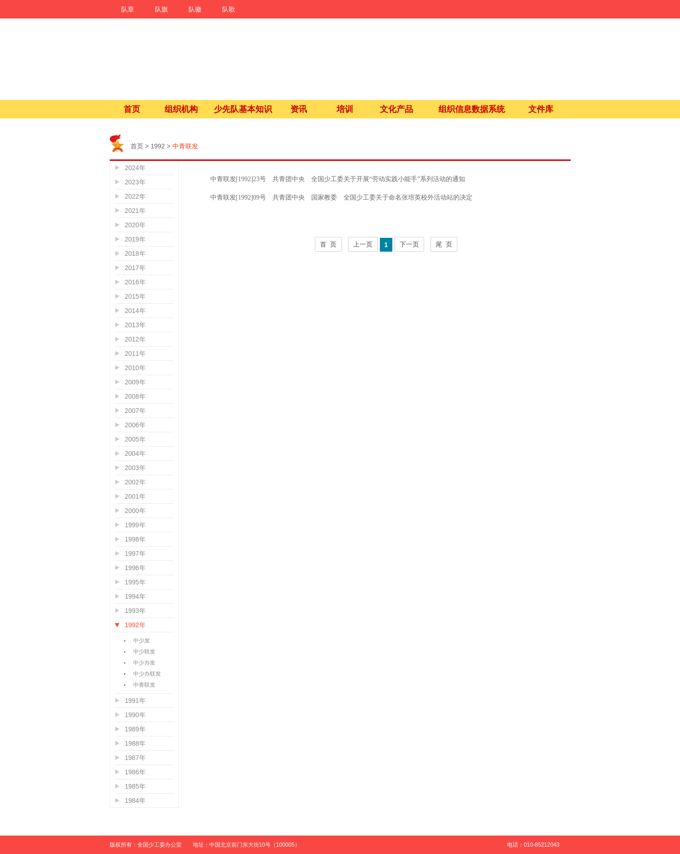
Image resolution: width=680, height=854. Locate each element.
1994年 (135, 596)
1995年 (135, 582)
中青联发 (144, 685)
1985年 (135, 786)
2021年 (135, 210)
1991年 (135, 700)
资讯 (298, 109)
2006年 (135, 425)
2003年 (135, 467)
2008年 (135, 396)
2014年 (135, 310)
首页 (132, 109)
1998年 (135, 539)
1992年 (135, 625)
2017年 (135, 267)
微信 (593, 791)
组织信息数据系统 (471, 109)
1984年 (135, 800)
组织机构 (181, 109)
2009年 (135, 382)
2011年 (135, 353)
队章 (127, 9)
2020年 (135, 225)
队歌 (228, 9)
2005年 (135, 439)
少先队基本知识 (243, 109)
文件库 (540, 109)
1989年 (135, 729)
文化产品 (396, 109)
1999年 (135, 525)
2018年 (135, 253)
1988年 (135, 743)
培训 (345, 109)
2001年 (135, 496)
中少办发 (144, 663)
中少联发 (144, 651)
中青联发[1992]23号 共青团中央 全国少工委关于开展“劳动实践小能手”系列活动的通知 (338, 179)
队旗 (161, 9)
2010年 (135, 367)
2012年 (135, 339)
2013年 (135, 325)
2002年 (135, 482)
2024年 (135, 167)
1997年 (135, 553)
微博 (593, 771)
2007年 (135, 410)
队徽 (195, 9)
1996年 (135, 567)
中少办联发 (147, 674)
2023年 (135, 182)
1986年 (135, 772)
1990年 (135, 715)
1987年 (135, 757)
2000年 (135, 510)
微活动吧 (593, 811)
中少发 (141, 640)
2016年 (135, 282)
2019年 (135, 239)
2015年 (135, 296)
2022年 (135, 196)
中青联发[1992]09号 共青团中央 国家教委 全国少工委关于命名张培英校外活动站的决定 (341, 197)
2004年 (135, 453)
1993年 (135, 610)
